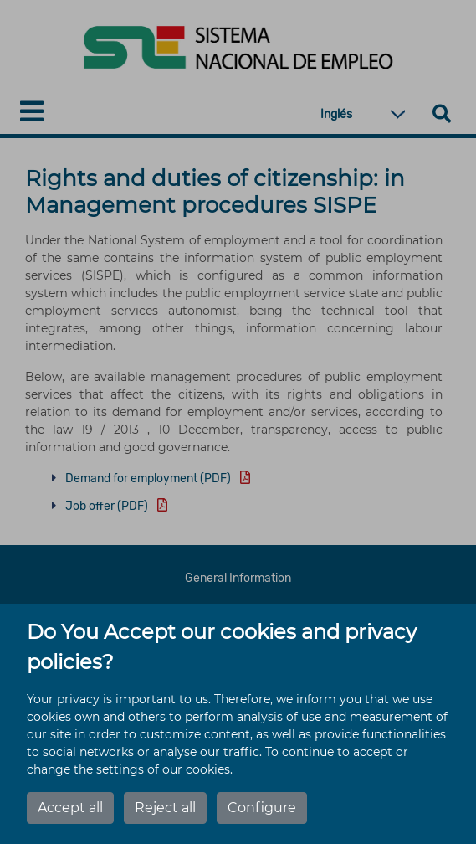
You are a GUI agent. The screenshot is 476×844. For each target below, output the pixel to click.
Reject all (165, 808)
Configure (262, 808)
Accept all (70, 808)
